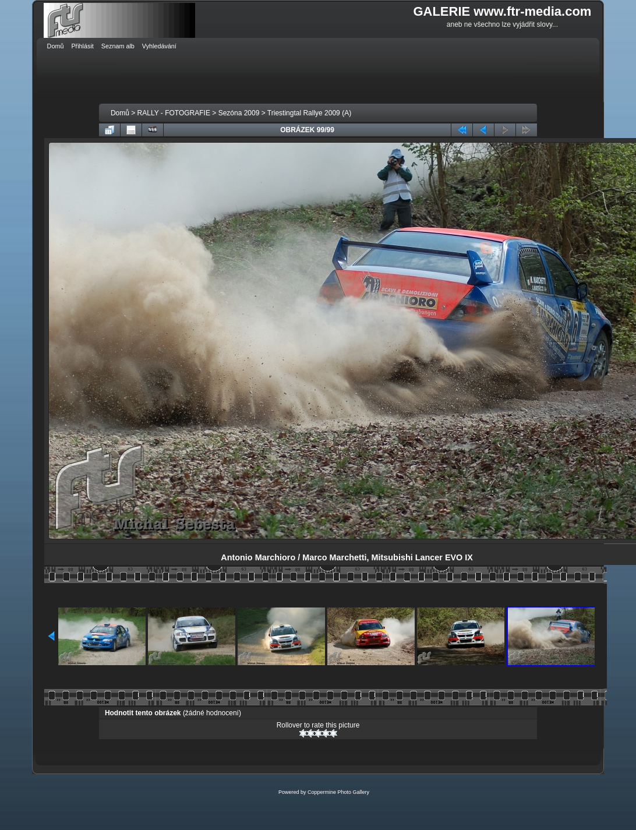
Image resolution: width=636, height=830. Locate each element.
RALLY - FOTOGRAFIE (173, 113)
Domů (120, 113)
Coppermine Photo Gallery (338, 792)
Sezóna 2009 (239, 113)
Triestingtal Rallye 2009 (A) (309, 113)
